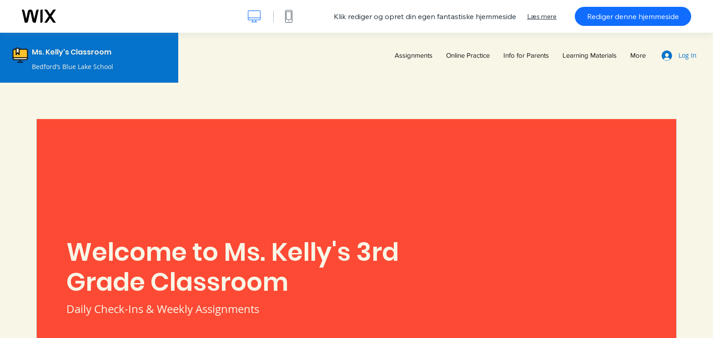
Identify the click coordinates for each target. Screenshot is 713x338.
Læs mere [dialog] (542, 16)
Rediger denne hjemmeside (633, 16)
